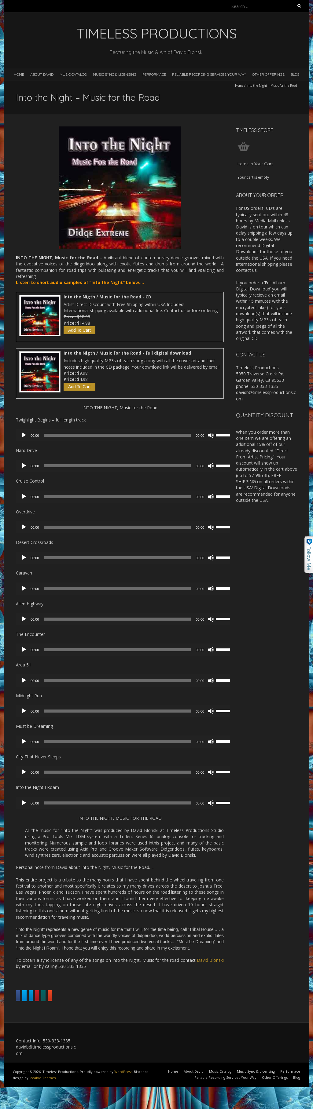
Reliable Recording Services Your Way (209, 74)
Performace (154, 74)
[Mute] (211, 435)
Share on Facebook (40, 995)
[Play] (24, 435)
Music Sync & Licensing (114, 74)
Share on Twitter (88, 995)
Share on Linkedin (135, 995)
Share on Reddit (75, 1011)
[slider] (117, 435)
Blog (295, 74)
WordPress (123, 1087)
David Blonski (210, 960)
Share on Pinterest (183, 995)
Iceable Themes (42, 1093)
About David (41, 74)
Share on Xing (34, 1011)
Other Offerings (268, 74)
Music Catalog (73, 74)
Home (19, 74)
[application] (126, 435)
